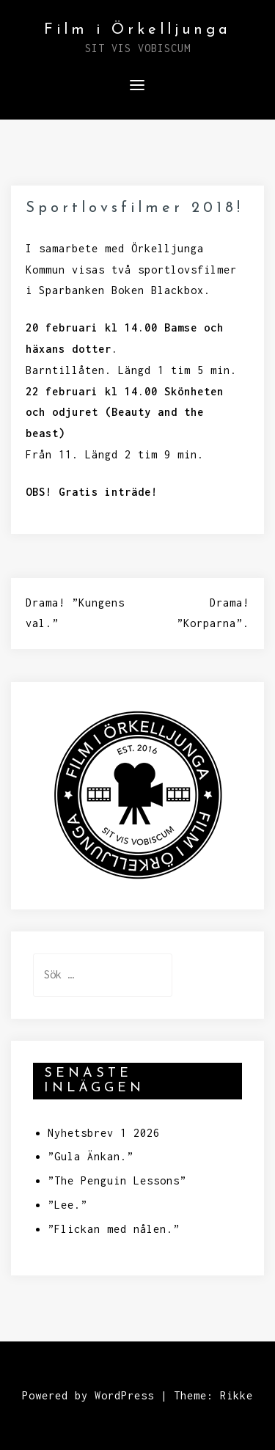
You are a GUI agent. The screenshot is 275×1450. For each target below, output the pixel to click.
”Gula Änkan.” (90, 1156)
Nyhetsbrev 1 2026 (104, 1133)
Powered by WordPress (88, 1395)
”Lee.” (67, 1204)
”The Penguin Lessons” (117, 1180)
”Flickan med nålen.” (114, 1229)
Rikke (236, 1395)
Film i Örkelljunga (137, 30)
